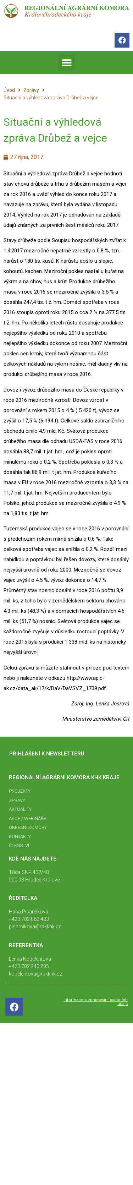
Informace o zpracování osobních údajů (95, 1002)
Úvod (9, 90)
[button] (66, 63)
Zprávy (31, 90)
